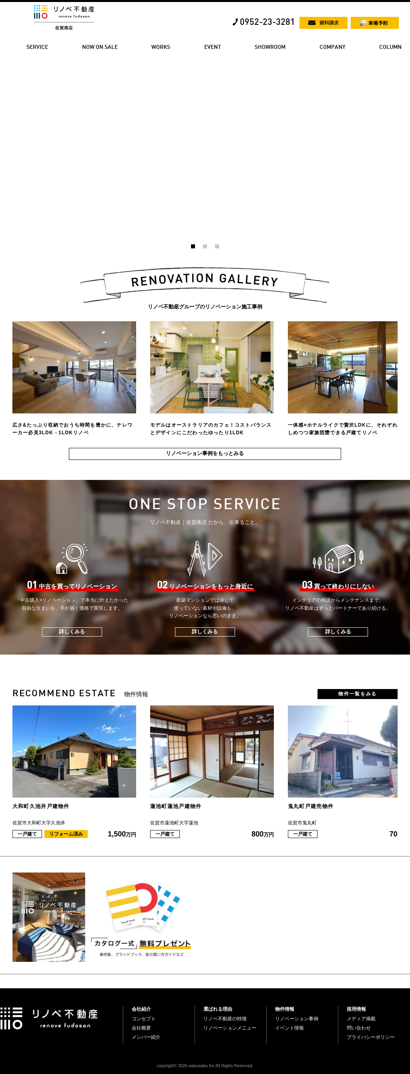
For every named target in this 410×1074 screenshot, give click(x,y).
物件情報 (284, 1009)
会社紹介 (141, 1009)
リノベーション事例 (296, 1018)
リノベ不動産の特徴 (225, 1018)
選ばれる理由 (217, 1009)
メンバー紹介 (146, 1037)
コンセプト (144, 1018)
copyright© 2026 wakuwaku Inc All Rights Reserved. (205, 1066)
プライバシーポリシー (371, 1037)
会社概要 (141, 1028)
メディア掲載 (361, 1018)
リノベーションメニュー (229, 1028)
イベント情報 (289, 1028)
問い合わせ (359, 1028)
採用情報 (356, 1009)
